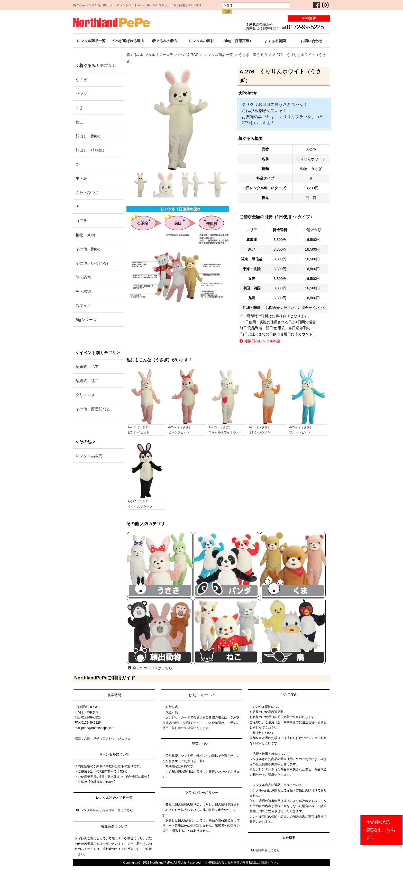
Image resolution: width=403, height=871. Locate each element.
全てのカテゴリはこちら (150, 668)
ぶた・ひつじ (87, 192)
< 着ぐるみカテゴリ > (96, 65)
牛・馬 (81, 178)
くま (79, 108)
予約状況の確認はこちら (381, 830)
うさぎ (81, 79)
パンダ (81, 93)
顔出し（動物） (89, 136)
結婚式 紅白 (87, 380)
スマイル (83, 305)
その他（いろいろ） (93, 263)
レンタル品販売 (89, 455)
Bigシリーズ (86, 319)
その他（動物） (89, 249)
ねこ (79, 122)
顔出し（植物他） (91, 150)
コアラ (81, 221)
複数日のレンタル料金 (260, 341)
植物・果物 (85, 235)
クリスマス (85, 395)
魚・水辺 (83, 291)
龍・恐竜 (83, 277)
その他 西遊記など (93, 409)
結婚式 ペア (87, 366)
